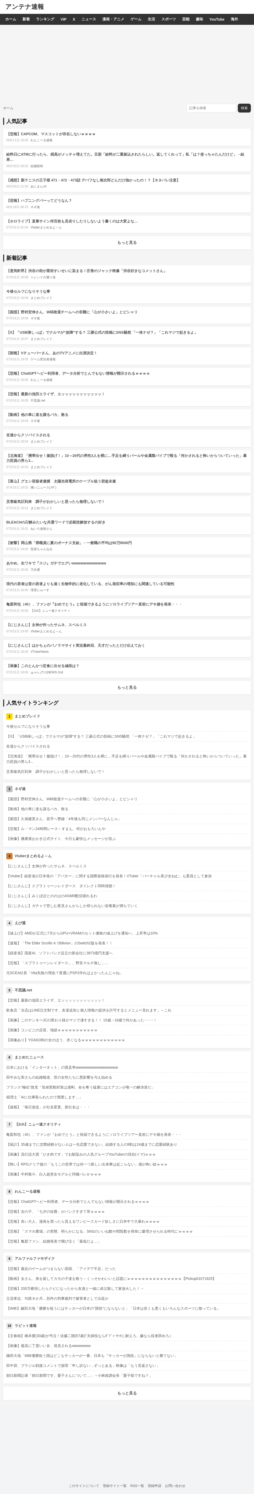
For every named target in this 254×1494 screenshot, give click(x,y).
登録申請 (154, 1486)
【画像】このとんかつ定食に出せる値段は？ (42, 666)
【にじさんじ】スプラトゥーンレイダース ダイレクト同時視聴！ (61, 886)
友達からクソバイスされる (28, 435)
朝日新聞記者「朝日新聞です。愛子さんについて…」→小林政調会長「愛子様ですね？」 (79, 1375)
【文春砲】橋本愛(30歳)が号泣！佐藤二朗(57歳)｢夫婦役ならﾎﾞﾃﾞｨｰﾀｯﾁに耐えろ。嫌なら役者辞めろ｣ (88, 1336)
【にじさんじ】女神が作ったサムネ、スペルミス (46, 625)
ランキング (45, 19)
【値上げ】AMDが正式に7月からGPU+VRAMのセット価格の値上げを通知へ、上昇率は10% (82, 933)
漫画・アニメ (113, 19)
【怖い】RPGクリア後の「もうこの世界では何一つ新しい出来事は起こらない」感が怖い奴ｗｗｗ (87, 1164)
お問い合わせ (175, 1486)
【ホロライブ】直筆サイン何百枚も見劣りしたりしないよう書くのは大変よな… (72, 221)
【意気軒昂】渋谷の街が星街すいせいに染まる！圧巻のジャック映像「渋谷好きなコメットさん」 (86, 271)
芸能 (186, 19)
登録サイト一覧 (115, 1486)
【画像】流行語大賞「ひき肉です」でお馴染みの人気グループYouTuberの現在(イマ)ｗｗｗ (81, 1154)
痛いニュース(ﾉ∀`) (43, 487)
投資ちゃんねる (41, 549)
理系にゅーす (40, 590)
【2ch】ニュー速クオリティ (50, 611)
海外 (234, 19)
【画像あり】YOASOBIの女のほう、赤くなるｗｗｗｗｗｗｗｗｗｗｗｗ (65, 1040)
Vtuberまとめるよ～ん (46, 227)
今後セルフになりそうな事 (28, 291)
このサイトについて (84, 1486)
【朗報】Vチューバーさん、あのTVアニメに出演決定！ (51, 353)
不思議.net (38, 400)
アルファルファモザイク (35, 1258)
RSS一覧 (137, 1486)
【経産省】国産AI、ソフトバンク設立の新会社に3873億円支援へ (59, 953)
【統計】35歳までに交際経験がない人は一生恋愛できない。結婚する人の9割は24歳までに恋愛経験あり (91, 1144)
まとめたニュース (29, 1057)
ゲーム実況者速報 (43, 359)
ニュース (88, 19)
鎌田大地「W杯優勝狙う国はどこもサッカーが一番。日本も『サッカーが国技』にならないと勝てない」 (92, 1356)
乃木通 (35, 570)
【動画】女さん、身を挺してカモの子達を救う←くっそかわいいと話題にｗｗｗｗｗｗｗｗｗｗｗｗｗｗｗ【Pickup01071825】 (111, 1279)
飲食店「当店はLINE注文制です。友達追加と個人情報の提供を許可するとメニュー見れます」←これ (89, 1010)
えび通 (20, 923)
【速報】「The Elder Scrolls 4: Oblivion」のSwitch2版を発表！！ (59, 943)
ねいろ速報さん (41, 529)
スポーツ (168, 19)
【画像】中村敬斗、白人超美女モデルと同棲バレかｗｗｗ (53, 1174)
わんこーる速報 (41, 140)
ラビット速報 (26, 1326)
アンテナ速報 (24, 6)
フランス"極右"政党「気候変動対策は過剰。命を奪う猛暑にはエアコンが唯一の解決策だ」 (80, 1087)
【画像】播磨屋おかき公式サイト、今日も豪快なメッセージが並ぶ (61, 839)
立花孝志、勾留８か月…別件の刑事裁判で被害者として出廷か (57, 1298)
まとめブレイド (41, 298)
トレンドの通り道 (43, 277)
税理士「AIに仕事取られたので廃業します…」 (44, 1097)
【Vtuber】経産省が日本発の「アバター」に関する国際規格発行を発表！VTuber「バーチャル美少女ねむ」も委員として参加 (109, 876)
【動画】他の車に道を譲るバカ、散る (37, 415)
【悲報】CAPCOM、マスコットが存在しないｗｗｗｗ (51, 134)
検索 (244, 108)
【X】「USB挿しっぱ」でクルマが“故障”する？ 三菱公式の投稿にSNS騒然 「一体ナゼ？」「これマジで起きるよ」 (102, 332)
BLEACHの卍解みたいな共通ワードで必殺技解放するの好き (55, 522)
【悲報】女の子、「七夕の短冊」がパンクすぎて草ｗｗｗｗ (55, 1211)
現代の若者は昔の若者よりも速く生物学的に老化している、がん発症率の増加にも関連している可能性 (90, 584)
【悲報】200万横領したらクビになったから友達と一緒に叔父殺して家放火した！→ (75, 1288)
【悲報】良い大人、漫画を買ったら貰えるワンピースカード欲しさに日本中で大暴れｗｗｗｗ (83, 1221)
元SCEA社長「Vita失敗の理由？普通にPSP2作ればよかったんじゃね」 (64, 973)
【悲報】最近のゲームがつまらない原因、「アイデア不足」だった (61, 1269)
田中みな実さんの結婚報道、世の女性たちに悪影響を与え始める (59, 1077)
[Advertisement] (127, 64)
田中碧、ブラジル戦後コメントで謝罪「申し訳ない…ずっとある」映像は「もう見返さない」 (83, 1365)
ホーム (10, 19)
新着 (26, 19)
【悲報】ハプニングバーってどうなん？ (39, 200)
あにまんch (38, 186)
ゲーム (136, 19)
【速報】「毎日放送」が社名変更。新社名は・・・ (48, 1107)
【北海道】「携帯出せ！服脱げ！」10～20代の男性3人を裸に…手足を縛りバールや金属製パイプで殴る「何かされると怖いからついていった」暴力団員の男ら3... (126, 759)
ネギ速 (35, 207)
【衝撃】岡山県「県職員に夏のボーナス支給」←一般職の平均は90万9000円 (69, 543)
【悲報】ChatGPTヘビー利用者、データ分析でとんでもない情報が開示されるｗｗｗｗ (78, 373)
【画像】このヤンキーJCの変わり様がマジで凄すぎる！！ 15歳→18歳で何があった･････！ (81, 1020)
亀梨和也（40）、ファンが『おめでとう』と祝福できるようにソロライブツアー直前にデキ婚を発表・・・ (94, 604)
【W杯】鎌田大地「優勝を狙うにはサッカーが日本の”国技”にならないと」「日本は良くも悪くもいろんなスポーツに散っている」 (113, 1308)
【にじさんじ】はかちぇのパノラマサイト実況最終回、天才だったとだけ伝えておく (75, 645)
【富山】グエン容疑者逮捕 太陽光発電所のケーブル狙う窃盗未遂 (61, 481)
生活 (151, 19)
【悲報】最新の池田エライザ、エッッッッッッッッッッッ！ (55, 394)
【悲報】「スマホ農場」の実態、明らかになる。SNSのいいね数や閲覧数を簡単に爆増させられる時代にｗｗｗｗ (99, 1231)
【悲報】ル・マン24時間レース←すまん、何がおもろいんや (55, 829)
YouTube (217, 19)
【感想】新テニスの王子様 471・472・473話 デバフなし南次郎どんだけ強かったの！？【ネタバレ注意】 (93, 180)
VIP (64, 19)
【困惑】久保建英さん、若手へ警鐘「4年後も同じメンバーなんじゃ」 (64, 819)
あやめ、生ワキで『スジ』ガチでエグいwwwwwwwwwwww (56, 563)
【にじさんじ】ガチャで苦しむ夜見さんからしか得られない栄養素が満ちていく (72, 906)
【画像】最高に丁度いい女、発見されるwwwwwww (48, 1346)
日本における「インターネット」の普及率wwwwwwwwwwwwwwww (62, 1067)
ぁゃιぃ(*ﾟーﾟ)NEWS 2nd (47, 672)
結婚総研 (37, 166)
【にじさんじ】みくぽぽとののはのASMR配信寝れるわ (51, 896)
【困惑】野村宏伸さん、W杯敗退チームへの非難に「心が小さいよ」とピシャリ (72, 312)
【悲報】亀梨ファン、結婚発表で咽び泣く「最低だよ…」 (53, 1241)
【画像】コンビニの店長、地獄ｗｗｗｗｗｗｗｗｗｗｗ (52, 1030)
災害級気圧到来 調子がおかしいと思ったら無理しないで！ (55, 501)
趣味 (199, 19)
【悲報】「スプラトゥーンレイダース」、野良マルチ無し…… (57, 963)
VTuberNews (40, 652)
